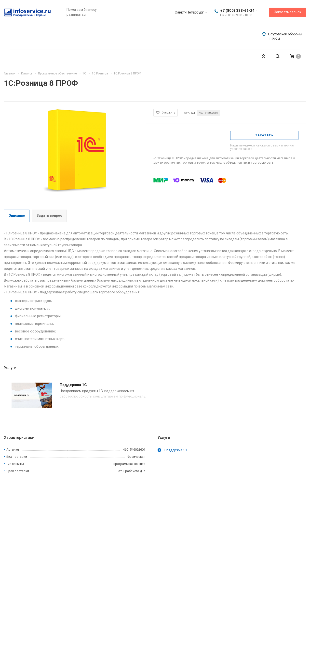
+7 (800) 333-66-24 (237, 10)
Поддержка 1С (73, 385)
